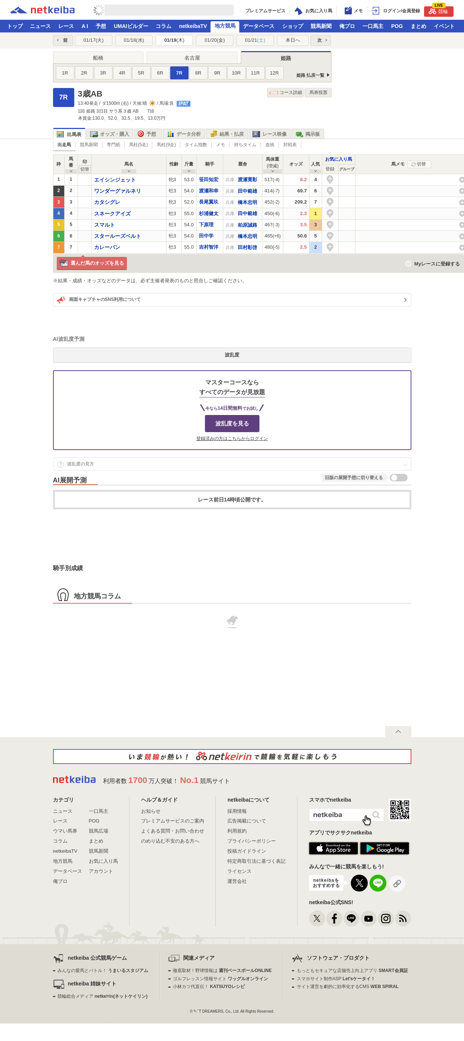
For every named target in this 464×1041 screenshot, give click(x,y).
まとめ (418, 26)
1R (65, 73)
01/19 (174, 40)
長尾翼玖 (208, 202)
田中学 (206, 236)
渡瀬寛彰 (247, 179)
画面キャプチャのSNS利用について (99, 300)
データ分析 (183, 134)
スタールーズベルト (117, 236)
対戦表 (290, 144)
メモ (220, 144)
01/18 (134, 40)
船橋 (98, 58)
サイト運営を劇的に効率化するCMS (348, 986)
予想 (101, 26)
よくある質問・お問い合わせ (172, 831)
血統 (269, 144)
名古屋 (192, 58)
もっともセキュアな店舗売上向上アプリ (352, 970)
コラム (163, 26)
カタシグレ (107, 202)
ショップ (292, 26)
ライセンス (239, 871)
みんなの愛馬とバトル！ (102, 970)
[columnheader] (330, 169)
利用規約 (237, 831)
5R (141, 73)
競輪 (438, 10)
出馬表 (69, 134)
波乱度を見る (232, 423)
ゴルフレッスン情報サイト (220, 978)
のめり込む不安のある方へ (170, 841)
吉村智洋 (208, 247)
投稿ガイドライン (246, 851)
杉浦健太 (208, 213)
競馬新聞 (321, 26)
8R (198, 73)
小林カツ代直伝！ (209, 986)
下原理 (206, 224)
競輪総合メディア (102, 996)
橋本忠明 (247, 202)
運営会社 (237, 881)
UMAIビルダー (131, 26)
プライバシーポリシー (251, 841)
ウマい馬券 (65, 831)
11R (255, 73)
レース (66, 26)
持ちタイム (245, 144)
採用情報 (237, 811)
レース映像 (269, 134)
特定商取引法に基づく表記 (256, 861)
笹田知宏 (208, 179)
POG (397, 26)
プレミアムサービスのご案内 (172, 821)
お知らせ (151, 811)
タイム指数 (196, 144)
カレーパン (107, 247)
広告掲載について (246, 821)
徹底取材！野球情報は (222, 970)
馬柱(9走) (166, 144)
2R (84, 73)
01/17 (93, 40)
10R (236, 73)
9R (217, 73)
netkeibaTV (193, 26)
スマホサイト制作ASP (336, 978)
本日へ (293, 40)
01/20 (215, 40)
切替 (421, 164)
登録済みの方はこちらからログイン (232, 438)
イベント (444, 26)
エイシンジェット (115, 180)
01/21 (255, 40)
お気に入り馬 (338, 159)
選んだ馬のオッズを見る (91, 263)
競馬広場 (98, 831)
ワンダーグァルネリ (117, 191)
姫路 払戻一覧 (310, 75)
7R (179, 73)
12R (274, 73)
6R (160, 73)
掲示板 (307, 134)
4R (122, 73)
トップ (15, 26)
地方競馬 (225, 26)
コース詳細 (286, 92)
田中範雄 (247, 191)
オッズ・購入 (109, 134)
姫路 (286, 58)
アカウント (101, 871)
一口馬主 (372, 26)
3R (103, 73)
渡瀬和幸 (208, 191)
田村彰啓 (247, 247)
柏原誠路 (247, 225)
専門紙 (113, 144)
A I (85, 26)
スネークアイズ (112, 214)
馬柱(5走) (138, 144)
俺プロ (347, 26)
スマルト (104, 225)
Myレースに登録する (437, 264)
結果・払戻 (226, 134)
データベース (258, 26)
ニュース (40, 26)
